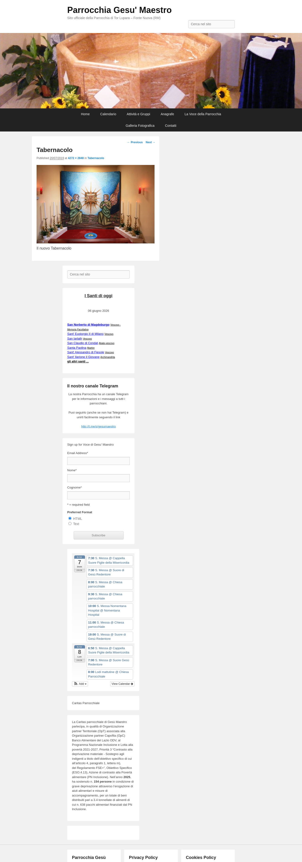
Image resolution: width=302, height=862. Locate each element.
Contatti (170, 125)
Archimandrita (108, 357)
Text (76, 524)
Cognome (74, 487)
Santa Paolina (76, 347)
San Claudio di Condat (82, 343)
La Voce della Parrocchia (203, 114)
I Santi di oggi (99, 295)
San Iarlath (74, 338)
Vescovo (109, 334)
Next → (150, 142)
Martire (91, 348)
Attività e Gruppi (138, 114)
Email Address (77, 453)
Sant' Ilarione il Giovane (83, 357)
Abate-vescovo (106, 343)
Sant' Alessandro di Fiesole (85, 352)
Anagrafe (167, 114)
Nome (72, 470)
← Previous (135, 142)
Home (85, 114)
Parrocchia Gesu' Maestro (119, 10)
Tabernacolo (96, 158)
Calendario (108, 114)
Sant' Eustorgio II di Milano (85, 334)
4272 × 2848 (76, 158)
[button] (80, 683)
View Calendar (122, 683)
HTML (77, 519)
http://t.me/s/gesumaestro (98, 426)
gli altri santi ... (78, 361)
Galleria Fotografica (140, 125)
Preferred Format (79, 512)
